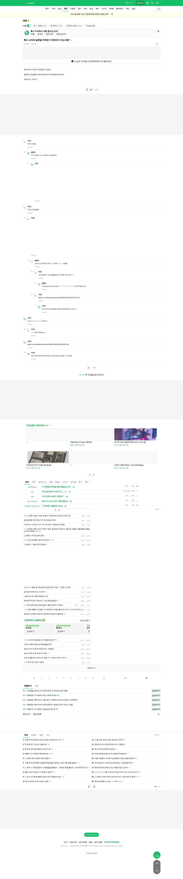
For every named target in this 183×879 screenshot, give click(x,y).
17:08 (156, 735)
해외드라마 (61, 34)
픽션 (85, 9)
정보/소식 (42, 482)
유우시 (57, 26)
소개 (65, 842)
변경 (133, 9)
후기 (80, 482)
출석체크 (119, 9)
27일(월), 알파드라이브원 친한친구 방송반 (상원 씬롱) (45, 691)
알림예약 (156, 691)
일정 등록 (37, 714)
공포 (91, 9)
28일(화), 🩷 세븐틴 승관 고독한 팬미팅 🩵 (41, 695)
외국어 (40, 34)
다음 (125, 678)
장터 (79, 9)
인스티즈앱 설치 (91, 835)
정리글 (73, 482)
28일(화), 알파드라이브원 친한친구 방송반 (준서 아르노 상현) (48, 705)
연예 (65, 9)
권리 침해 (98, 842)
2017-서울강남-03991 (107, 846)
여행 (32, 34)
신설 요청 (90, 26)
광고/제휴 (83, 842)
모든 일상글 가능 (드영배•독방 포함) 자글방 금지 (89, 14)
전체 (27, 482)
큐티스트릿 (74, 26)
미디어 (65, 482)
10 (104, 678)
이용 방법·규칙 (130, 3)
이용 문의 (73, 842)
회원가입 (140, 3)
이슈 (53, 9)
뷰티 (97, 9)
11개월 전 (26, 44)
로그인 (82, 375)
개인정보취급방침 (111, 842)
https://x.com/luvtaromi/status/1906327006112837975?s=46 (59, 298)
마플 (51, 482)
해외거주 (50, 34)
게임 (127, 9)
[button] (89, 475)
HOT (47, 9)
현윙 (40, 26)
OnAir (57, 482)
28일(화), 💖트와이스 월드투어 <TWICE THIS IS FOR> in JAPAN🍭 (50, 700)
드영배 (72, 9)
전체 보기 (27, 714)
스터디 (104, 9)
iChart (111, 9)
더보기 (91, 668)
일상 (59, 9)
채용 (91, 842)
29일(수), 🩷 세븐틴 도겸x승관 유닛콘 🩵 (40, 709)
